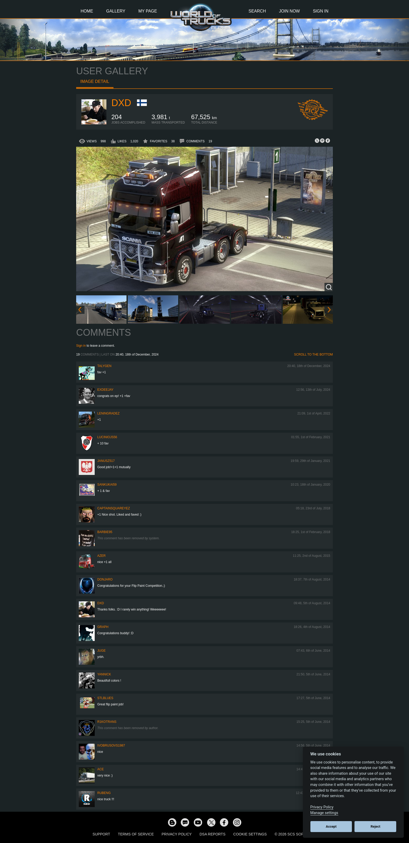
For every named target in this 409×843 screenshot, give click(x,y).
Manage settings (324, 813)
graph (103, 627)
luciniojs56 (107, 437)
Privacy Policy (177, 834)
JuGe (101, 650)
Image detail (94, 81)
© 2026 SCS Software (296, 834)
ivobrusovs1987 (111, 745)
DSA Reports (212, 834)
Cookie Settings (250, 834)
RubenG (104, 793)
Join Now (289, 11)
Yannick (104, 674)
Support (101, 834)
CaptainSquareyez (113, 508)
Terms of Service (136, 834)
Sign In (320, 11)
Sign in (81, 345)
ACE (100, 769)
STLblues (105, 698)
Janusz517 (106, 461)
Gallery (115, 11)
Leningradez (108, 413)
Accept (331, 826)
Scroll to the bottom (313, 354)
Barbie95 (104, 532)
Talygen (104, 366)
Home (87, 11)
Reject (375, 826)
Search (257, 11)
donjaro (105, 579)
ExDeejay (105, 390)
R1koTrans (106, 722)
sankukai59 (107, 484)
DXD (121, 102)
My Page (148, 11)
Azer (101, 556)
